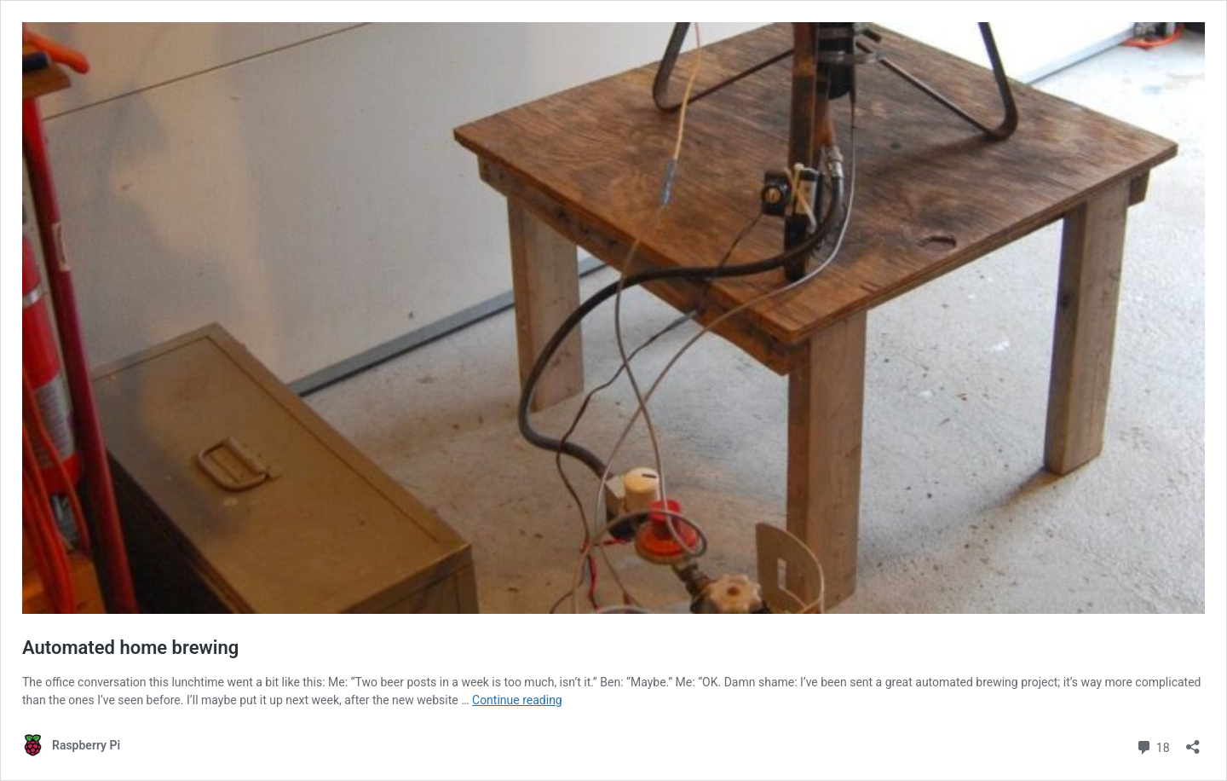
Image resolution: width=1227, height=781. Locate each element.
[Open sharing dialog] (1193, 741)
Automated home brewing (130, 647)
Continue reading (517, 700)
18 (1152, 745)
